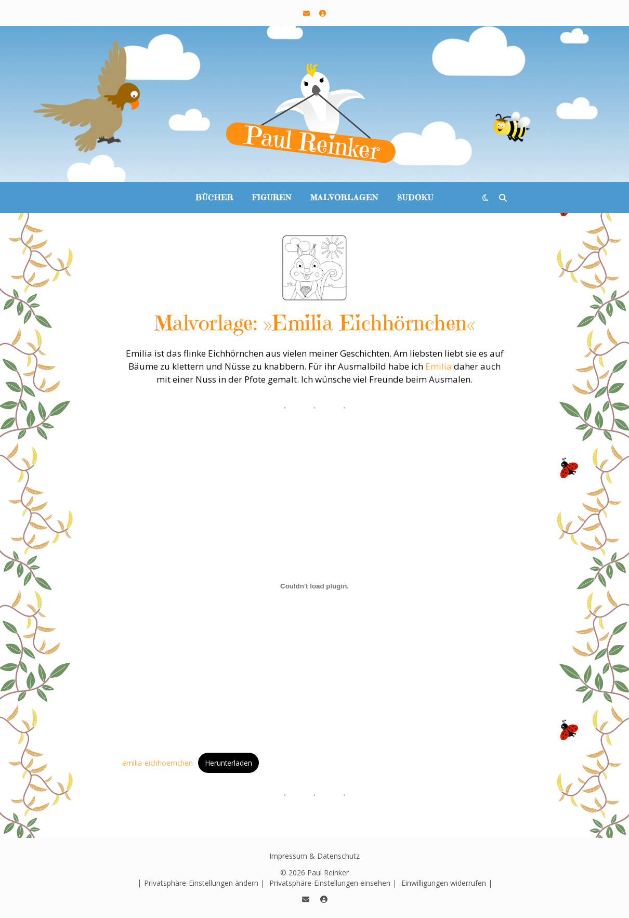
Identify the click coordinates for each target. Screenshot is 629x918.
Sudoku (415, 197)
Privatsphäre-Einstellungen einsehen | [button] (333, 883)
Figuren (272, 197)
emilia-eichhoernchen (157, 763)
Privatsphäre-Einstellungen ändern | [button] (204, 883)
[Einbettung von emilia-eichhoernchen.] (314, 586)
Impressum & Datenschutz (314, 856)
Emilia (438, 366)
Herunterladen (228, 763)
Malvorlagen (344, 197)
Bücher (214, 197)
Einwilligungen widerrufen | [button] (446, 883)
